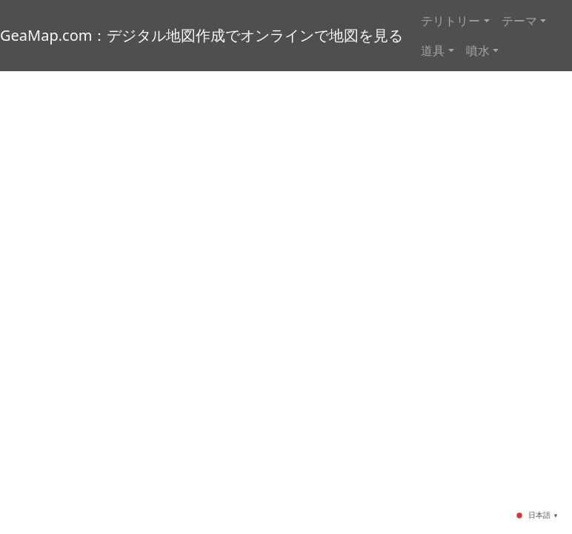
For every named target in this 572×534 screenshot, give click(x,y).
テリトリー (450, 21)
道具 (433, 50)
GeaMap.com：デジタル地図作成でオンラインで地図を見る (201, 35)
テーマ (519, 21)
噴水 (478, 50)
